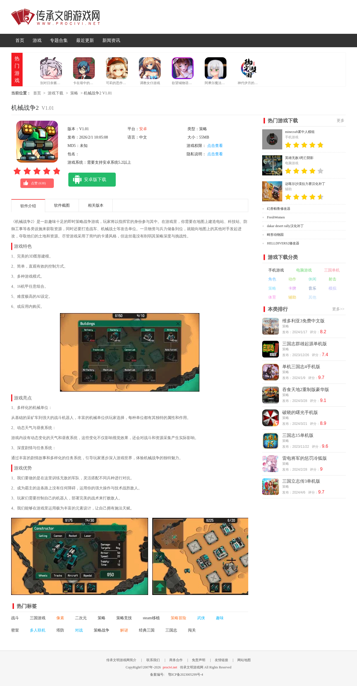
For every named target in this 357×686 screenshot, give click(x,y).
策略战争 (101, 630)
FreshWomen (276, 217)
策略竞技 (124, 618)
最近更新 (85, 40)
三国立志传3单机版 (301, 481)
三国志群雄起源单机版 (304, 343)
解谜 (124, 630)
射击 (332, 279)
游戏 (37, 40)
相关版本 (95, 205)
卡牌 (292, 288)
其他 (312, 297)
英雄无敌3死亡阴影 (299, 158)
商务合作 (176, 660)
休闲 (312, 279)
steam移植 (151, 618)
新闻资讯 (111, 40)
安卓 (143, 129)
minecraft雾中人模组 (300, 132)
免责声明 (198, 660)
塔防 (60, 630)
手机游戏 (276, 270)
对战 (79, 630)
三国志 (171, 630)
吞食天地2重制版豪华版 (305, 389)
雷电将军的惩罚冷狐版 (304, 458)
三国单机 (332, 270)
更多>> (338, 309)
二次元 (81, 618)
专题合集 (59, 40)
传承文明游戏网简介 (121, 660)
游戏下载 (55, 93)
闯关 (192, 630)
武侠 (201, 618)
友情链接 (221, 660)
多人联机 (37, 630)
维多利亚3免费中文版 (303, 320)
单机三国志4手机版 (301, 366)
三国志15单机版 (297, 435)
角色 (272, 279)
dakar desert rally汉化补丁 (285, 226)
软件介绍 (28, 206)
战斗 (15, 618)
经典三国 (147, 630)
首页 (19, 40)
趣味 (220, 618)
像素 (60, 618)
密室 (15, 630)
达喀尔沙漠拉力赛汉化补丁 (305, 184)
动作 (292, 279)
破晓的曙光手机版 (300, 412)
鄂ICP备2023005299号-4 (185, 675)
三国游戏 (37, 618)
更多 (340, 120)
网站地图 (244, 660)
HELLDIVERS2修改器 (283, 243)
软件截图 (62, 205)
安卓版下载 (87, 180)
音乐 (312, 288)
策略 (74, 93)
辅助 (292, 297)
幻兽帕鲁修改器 (278, 209)
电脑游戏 (304, 270)
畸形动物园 (275, 235)
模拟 (332, 288)
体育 (272, 297)
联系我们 (153, 660)
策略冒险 (178, 618)
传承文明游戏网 (55, 16)
